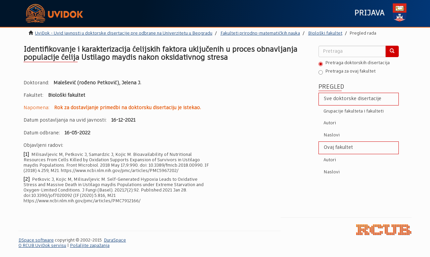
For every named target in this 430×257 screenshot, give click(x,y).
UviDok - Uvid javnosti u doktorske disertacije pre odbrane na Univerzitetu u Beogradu (123, 33)
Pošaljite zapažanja (90, 246)
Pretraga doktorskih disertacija (354, 63)
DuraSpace (115, 240)
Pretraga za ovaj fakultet (347, 72)
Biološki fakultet (325, 33)
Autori (330, 123)
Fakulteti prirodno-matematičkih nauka (260, 33)
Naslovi (332, 135)
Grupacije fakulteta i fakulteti (354, 111)
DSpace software (36, 240)
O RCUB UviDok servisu (42, 246)
